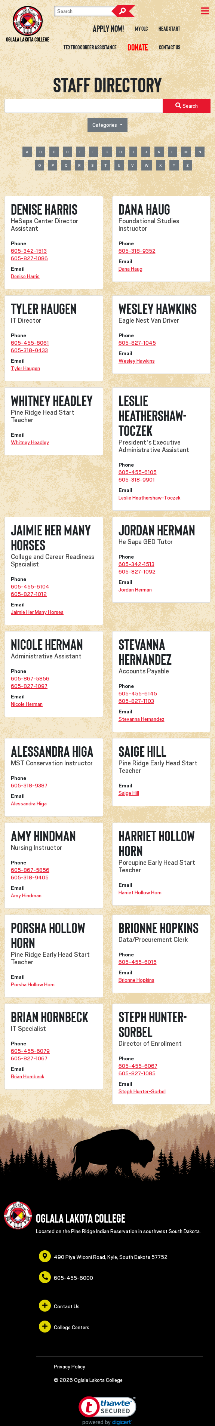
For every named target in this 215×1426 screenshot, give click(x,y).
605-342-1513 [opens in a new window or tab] (29, 251)
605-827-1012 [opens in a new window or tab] (29, 594)
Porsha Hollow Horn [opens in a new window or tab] (33, 984)
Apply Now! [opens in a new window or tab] (108, 29)
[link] (107, 1411)
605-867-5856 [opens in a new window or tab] (30, 679)
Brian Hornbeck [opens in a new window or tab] (27, 1076)
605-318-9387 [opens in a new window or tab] (29, 786)
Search (123, 11)
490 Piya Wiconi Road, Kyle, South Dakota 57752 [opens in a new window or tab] (103, 1256)
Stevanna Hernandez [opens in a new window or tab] (142, 719)
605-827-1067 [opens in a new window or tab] (29, 1058)
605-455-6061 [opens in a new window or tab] (30, 343)
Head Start (169, 28)
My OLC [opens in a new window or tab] (141, 28)
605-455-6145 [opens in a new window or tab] (138, 694)
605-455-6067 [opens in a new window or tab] (138, 1066)
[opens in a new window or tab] (138, 47)
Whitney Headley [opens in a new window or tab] (30, 442)
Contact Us (169, 47)
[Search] (91, 11)
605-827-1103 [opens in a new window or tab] (136, 701)
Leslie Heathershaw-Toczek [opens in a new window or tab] (149, 498)
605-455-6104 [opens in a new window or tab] (30, 587)
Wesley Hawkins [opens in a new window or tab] (137, 361)
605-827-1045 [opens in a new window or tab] (137, 343)
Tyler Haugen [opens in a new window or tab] (25, 368)
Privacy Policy (69, 1367)
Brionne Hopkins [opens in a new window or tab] (136, 980)
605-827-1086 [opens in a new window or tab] (29, 258)
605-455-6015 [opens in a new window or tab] (138, 962)
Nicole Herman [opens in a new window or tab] (27, 704)
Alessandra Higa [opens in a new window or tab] (29, 803)
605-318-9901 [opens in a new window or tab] (137, 480)
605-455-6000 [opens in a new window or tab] (66, 1277)
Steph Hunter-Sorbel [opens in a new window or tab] (142, 1091)
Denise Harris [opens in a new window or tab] (25, 276)
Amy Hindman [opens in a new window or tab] (26, 895)
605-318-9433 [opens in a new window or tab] (29, 350)
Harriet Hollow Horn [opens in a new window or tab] (140, 892)
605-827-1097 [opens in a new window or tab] (29, 686)
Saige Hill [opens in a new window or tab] (129, 793)
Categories (105, 125)
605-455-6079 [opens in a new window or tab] (30, 1051)
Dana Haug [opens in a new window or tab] (130, 269)
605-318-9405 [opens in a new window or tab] (30, 878)
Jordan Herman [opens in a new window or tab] (135, 590)
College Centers (64, 1327)
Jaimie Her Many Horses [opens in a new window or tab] (37, 612)
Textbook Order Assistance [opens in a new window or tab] (90, 47)
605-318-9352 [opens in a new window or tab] (137, 251)
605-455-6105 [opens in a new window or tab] (138, 472)
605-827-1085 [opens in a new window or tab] (137, 1073)
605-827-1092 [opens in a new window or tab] (137, 572)
